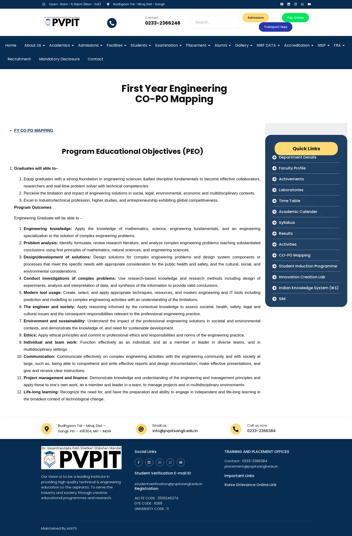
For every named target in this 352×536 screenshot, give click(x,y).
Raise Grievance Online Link (250, 484)
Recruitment (19, 59)
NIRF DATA (267, 45)
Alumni (222, 45)
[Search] (215, 22)
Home (10, 45)
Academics (60, 45)
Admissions (89, 45)
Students (140, 45)
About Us (33, 45)
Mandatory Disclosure (59, 59)
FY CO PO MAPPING (33, 130)
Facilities (115, 45)
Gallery (242, 45)
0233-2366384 (261, 431)
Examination (167, 45)
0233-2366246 (162, 23)
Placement (197, 45)
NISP (322, 45)
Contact (95, 59)
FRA (338, 45)
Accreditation (297, 45)
